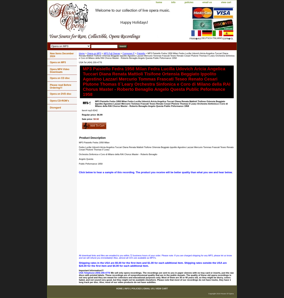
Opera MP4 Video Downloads (59, 70)
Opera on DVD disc (60, 94)
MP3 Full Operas (112, 53)
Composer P (128, 53)
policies (189, 2)
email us (207, 2)
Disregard (55, 107)
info (173, 2)
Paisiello (141, 53)
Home (82, 53)
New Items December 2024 (62, 55)
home (159, 2)
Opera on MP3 (94, 53)
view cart (226, 2)
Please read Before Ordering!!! (60, 86)
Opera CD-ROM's (59, 100)
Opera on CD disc (60, 78)
